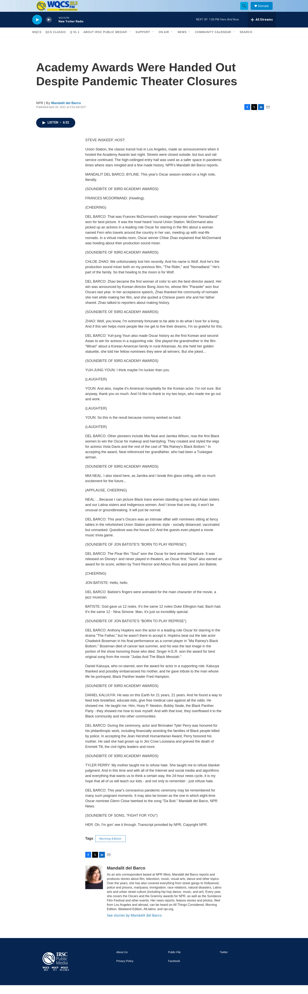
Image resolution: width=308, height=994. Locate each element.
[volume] (49, 28)
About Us (122, 961)
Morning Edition (110, 847)
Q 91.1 (75, 40)
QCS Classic (56, 40)
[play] (37, 28)
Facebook (174, 969)
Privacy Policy (124, 969)
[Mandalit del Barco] (94, 886)
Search (246, 40)
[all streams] (262, 28)
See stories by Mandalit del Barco (134, 924)
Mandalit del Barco (66, 112)
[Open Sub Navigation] (130, 40)
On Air (164, 40)
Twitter (224, 961)
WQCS (37, 40)
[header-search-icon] (246, 10)
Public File (174, 961)
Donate (266, 10)
